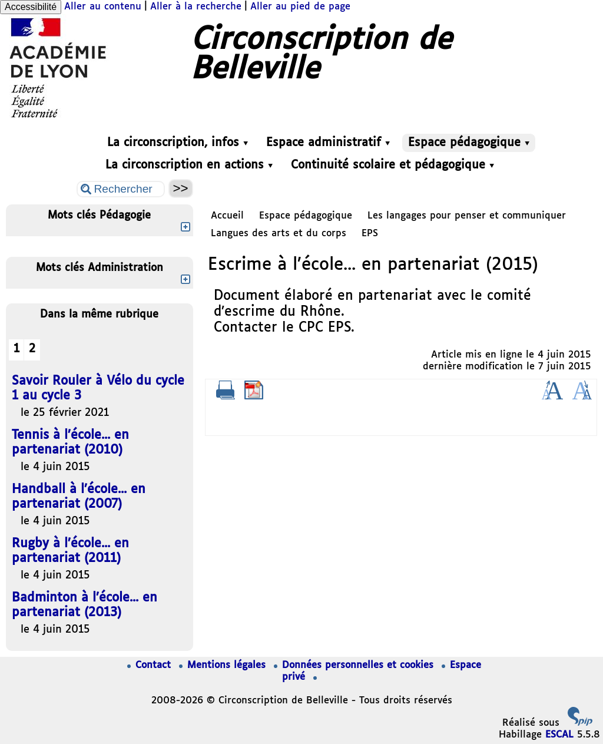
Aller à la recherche (195, 7)
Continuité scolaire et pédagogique (392, 165)
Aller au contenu (102, 7)
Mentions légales (224, 665)
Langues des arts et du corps (278, 234)
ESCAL (559, 735)
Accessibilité (31, 7)
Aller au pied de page (300, 7)
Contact (150, 665)
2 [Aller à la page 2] (32, 349)
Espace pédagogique (468, 142)
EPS (370, 234)
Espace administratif (328, 142)
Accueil (227, 216)
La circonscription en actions (189, 165)
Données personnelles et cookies (355, 665)
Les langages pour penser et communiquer (466, 216)
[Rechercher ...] (121, 189)
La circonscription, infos (177, 142)
